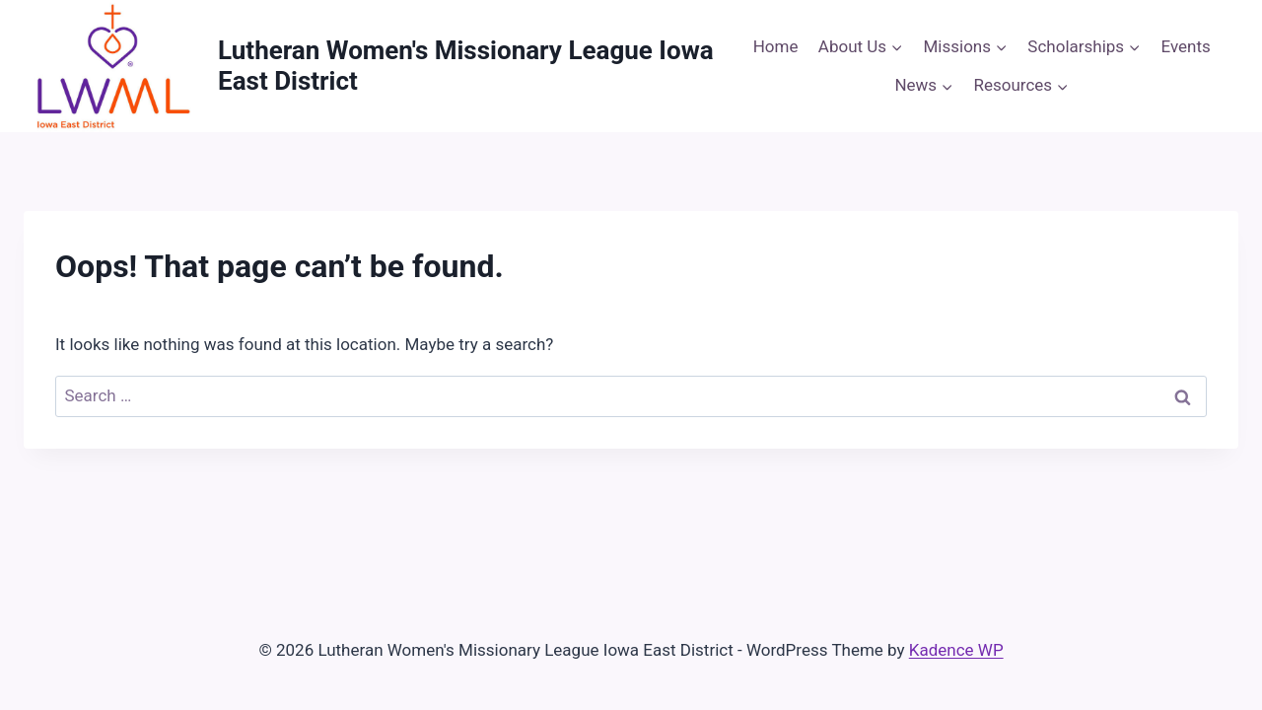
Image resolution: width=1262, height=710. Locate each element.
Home (776, 46)
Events (1186, 46)
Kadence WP (956, 650)
